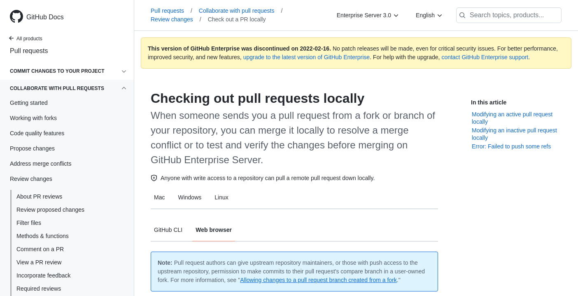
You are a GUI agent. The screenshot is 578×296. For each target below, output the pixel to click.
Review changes (176, 19)
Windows (189, 197)
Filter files (28, 223)
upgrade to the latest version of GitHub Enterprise (306, 57)
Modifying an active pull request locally (512, 118)
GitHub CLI (168, 230)
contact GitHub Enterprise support (484, 57)
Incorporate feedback (43, 275)
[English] (429, 15)
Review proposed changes (50, 209)
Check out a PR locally (237, 19)
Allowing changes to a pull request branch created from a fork (318, 280)
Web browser (214, 230)
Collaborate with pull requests (241, 10)
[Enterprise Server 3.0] (368, 15)
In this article (488, 102)
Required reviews (38, 288)
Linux (221, 197)
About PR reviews (39, 196)
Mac (159, 197)
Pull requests (29, 50)
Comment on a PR (40, 249)
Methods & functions (42, 236)
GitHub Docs (45, 17)
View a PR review (38, 262)
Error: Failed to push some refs (511, 146)
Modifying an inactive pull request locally (514, 134)
